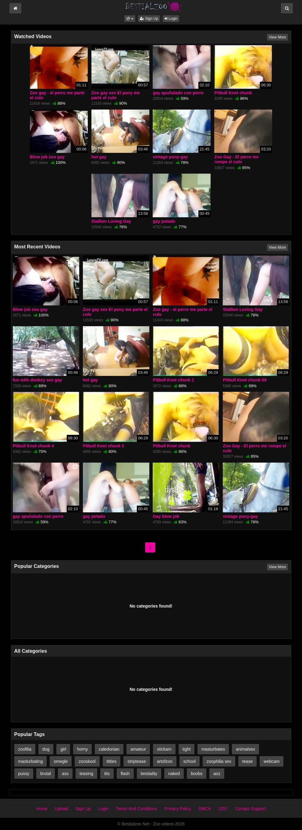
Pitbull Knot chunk (233, 92)
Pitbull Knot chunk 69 (244, 379)
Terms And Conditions (136, 808)
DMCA (204, 808)
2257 (223, 808)
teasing (86, 773)
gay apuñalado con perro (178, 92)
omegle (61, 761)
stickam (164, 749)
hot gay (99, 156)
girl (63, 749)
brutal (45, 773)
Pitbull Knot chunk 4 (33, 445)
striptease (136, 761)
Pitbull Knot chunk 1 (173, 379)
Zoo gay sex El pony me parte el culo (115, 95)
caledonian (109, 749)
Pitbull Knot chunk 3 (103, 445)
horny (82, 749)
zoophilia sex (219, 761)
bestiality (149, 773)
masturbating (30, 761)
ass (65, 773)
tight (186, 749)
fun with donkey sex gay (37, 379)
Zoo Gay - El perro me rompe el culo (236, 159)
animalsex (245, 749)
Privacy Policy (178, 808)
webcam (271, 761)
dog (45, 749)
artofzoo (164, 761)
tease (247, 761)
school (189, 761)
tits (107, 773)
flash (125, 773)
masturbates (213, 749)
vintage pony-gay (170, 156)
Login (171, 18)
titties (112, 761)
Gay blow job (166, 516)
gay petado (164, 221)
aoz (216, 773)
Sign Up (149, 18)
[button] (129, 18)
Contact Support (250, 808)
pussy (24, 773)
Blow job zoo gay (47, 156)
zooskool (87, 761)
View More (277, 37)
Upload (61, 808)
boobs (196, 773)
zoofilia (25, 749)
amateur (138, 749)
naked (174, 773)
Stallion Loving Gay (111, 221)
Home (42, 808)
